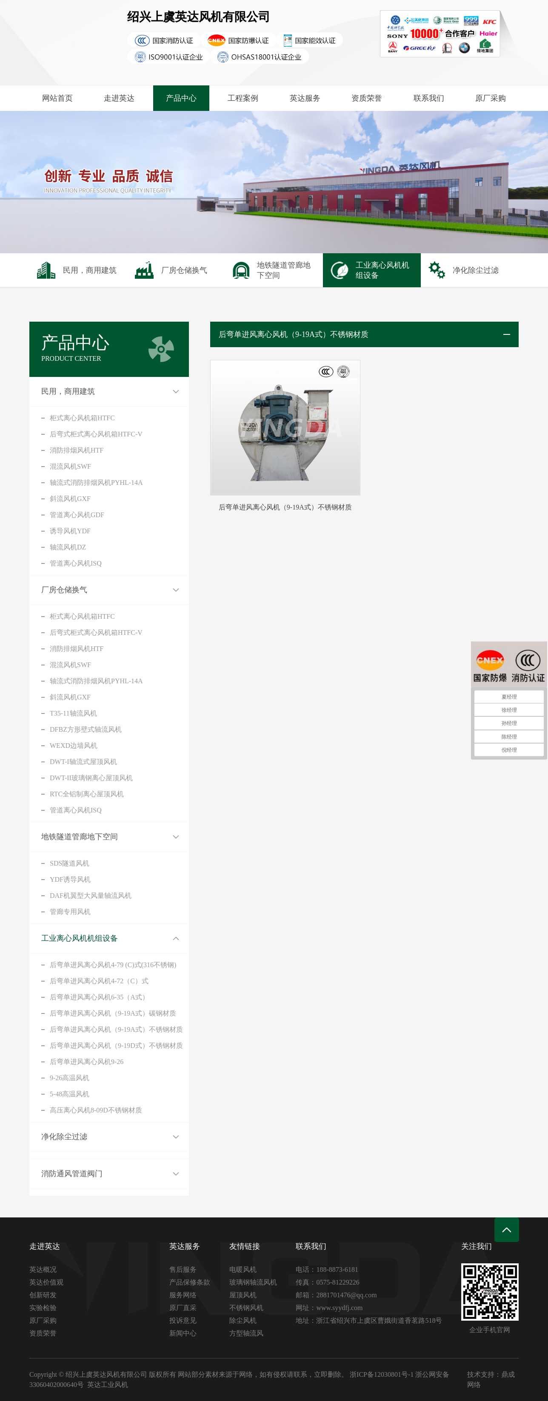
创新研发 (49, 1295)
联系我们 (429, 98)
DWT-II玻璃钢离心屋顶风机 (64, 777)
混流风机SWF (43, 466)
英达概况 (49, 1269)
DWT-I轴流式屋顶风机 (56, 761)
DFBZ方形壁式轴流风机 (58, 729)
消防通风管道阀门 (44, 1173)
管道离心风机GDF (50, 514)
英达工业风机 (107, 1384)
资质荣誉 (366, 98)
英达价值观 (52, 1282)
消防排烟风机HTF (49, 450)
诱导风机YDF (43, 531)
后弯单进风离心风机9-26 (59, 1061)
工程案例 (243, 98)
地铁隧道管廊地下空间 (52, 836)
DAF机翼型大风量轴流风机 (63, 895)
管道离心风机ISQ (48, 563)
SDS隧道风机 (42, 863)
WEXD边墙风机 (46, 745)
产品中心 (181, 98)
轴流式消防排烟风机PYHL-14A (69, 482)
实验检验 (49, 1307)
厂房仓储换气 (37, 590)
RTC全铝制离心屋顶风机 (60, 794)
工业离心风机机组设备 (52, 938)
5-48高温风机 (42, 1094)
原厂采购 (490, 98)
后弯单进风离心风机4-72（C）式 (72, 981)
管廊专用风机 (43, 911)
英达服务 (305, 98)
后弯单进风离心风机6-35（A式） (72, 997)
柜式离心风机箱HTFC (55, 418)
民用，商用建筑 (41, 391)
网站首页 (57, 98)
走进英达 (119, 98)
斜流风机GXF (43, 498)
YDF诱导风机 (43, 879)
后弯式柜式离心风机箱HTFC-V (69, 434)
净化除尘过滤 (37, 1136)
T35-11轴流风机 (46, 713)
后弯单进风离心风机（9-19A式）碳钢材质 (86, 1013)
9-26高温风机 (42, 1077)
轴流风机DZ (41, 547)
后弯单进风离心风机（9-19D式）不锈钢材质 (89, 1045)
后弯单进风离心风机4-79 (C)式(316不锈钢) (86, 964)
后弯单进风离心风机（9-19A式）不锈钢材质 (89, 1029)
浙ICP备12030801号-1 (382, 1374)
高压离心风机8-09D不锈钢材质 (69, 1110)
